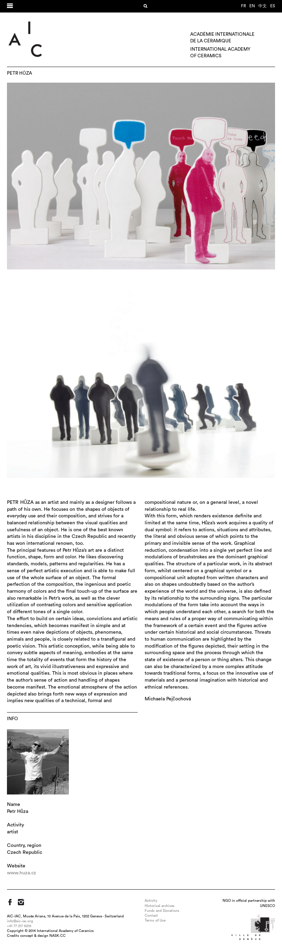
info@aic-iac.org (20, 921)
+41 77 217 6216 (19, 926)
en (252, 6)
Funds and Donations (162, 911)
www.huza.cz (21, 873)
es (272, 6)
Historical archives (160, 906)
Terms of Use (155, 920)
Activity (151, 900)
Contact (151, 915)
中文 (262, 6)
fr (243, 6)
